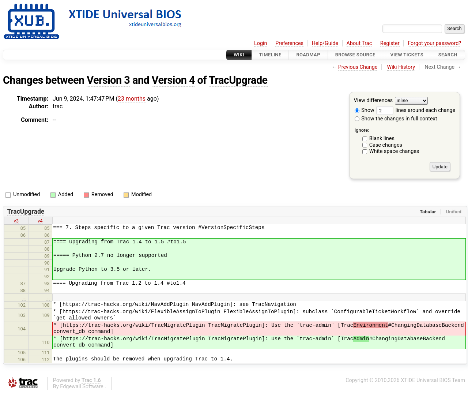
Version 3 (108, 80)
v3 (16, 221)
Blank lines (382, 138)
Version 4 (173, 80)
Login (260, 43)
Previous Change (358, 67)
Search (447, 54)
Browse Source (355, 54)
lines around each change (415, 110)
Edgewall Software (81, 386)
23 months (132, 98)
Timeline (270, 54)
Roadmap (308, 54)
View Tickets (406, 54)
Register (390, 43)
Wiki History (401, 67)
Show (364, 110)
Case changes (385, 145)
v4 (40, 221)
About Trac (359, 43)
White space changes (394, 151)
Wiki (239, 54)
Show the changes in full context (396, 119)
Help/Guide (325, 43)
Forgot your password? (434, 43)
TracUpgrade (238, 80)
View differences (373, 101)
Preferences (289, 43)
